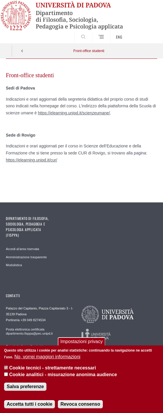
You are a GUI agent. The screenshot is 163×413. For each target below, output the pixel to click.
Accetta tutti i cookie (29, 404)
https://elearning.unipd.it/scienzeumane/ (74, 113)
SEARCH (145, 32)
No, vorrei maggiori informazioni (47, 356)
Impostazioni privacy (81, 341)
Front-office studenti (88, 51)
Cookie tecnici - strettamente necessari (52, 367)
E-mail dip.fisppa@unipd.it (24, 346)
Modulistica (14, 265)
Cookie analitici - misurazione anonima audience (63, 374)
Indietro (22, 50)
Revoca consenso (80, 404)
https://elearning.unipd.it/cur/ (31, 160)
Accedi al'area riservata (22, 249)
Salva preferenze (25, 386)
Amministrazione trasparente (26, 257)
